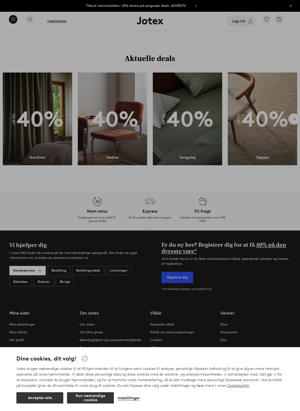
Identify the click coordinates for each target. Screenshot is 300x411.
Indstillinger (129, 398)
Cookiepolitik (238, 385)
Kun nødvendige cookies (90, 397)
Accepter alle (40, 398)
